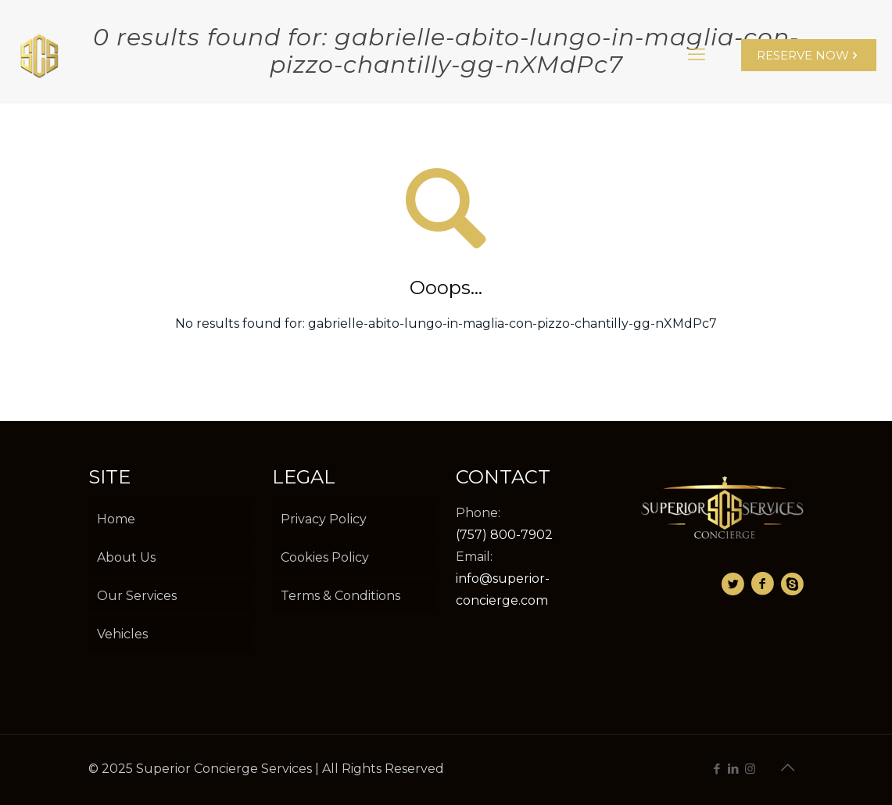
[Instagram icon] (750, 768)
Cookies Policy (325, 557)
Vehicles (122, 634)
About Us (126, 557)
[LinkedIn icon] (734, 768)
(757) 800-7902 (504, 534)
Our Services (137, 595)
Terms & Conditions (340, 595)
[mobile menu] (696, 54)
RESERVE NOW (809, 55)
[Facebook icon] (717, 768)
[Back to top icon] (788, 767)
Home (116, 519)
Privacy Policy (324, 519)
